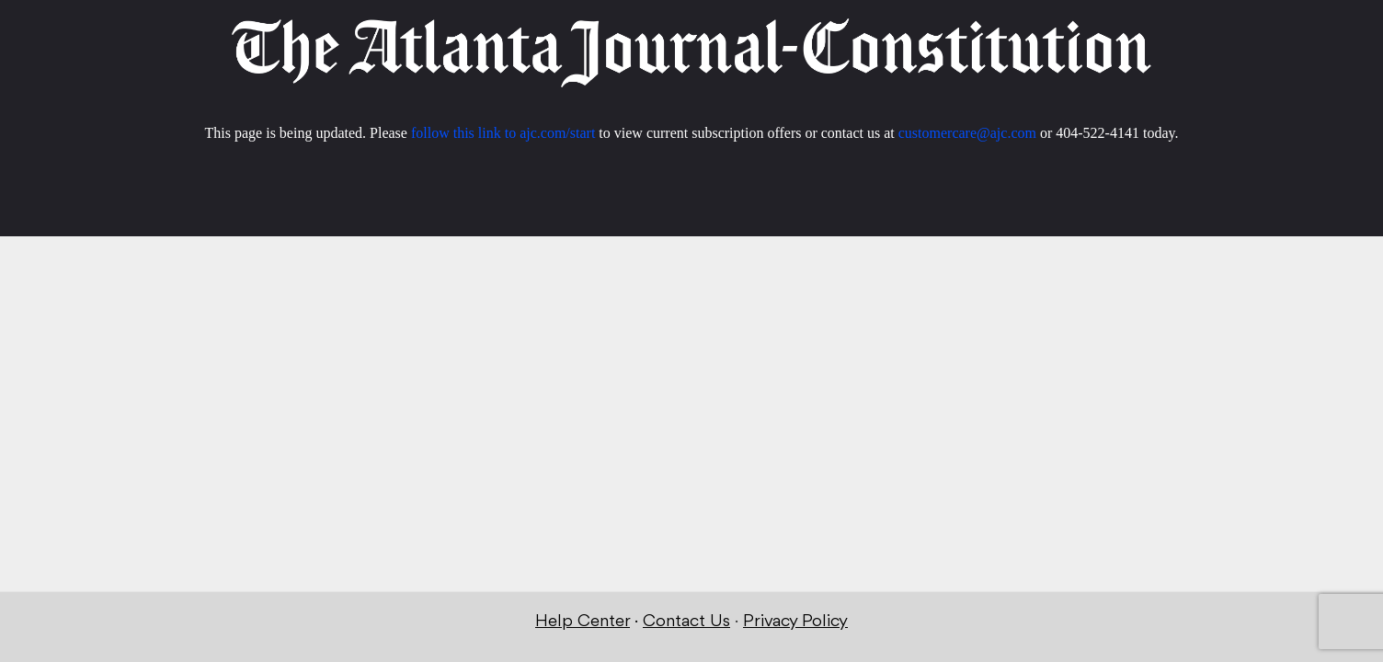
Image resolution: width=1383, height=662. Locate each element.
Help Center (582, 621)
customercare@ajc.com (967, 133)
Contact (674, 621)
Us (717, 621)
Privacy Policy (795, 621)
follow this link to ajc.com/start (503, 133)
